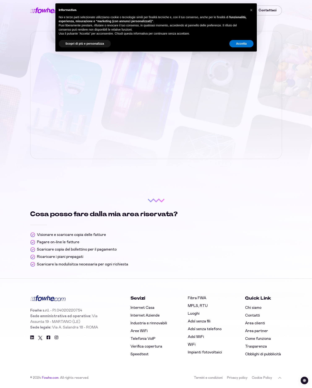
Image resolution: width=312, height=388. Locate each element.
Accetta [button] (241, 43)
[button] (251, 10)
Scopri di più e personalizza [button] (84, 43)
